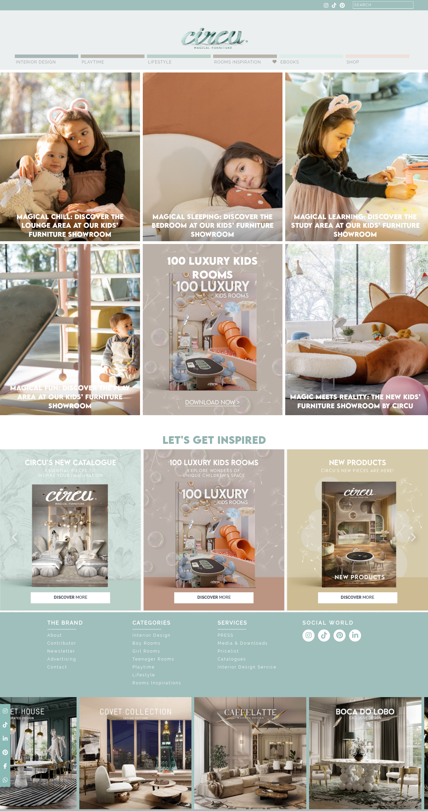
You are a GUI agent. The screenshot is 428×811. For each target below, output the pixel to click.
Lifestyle (160, 62)
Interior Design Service (247, 667)
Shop (353, 62)
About (54, 635)
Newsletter (61, 651)
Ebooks (289, 62)
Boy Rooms (146, 643)
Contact (57, 667)
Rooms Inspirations (156, 683)
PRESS (225, 635)
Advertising (61, 659)
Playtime (93, 62)
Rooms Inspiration (237, 62)
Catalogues (232, 659)
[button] (15, 538)
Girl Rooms (146, 651)
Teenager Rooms (153, 659)
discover (70, 597)
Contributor (61, 643)
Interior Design (36, 62)
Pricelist (228, 651)
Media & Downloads (243, 643)
